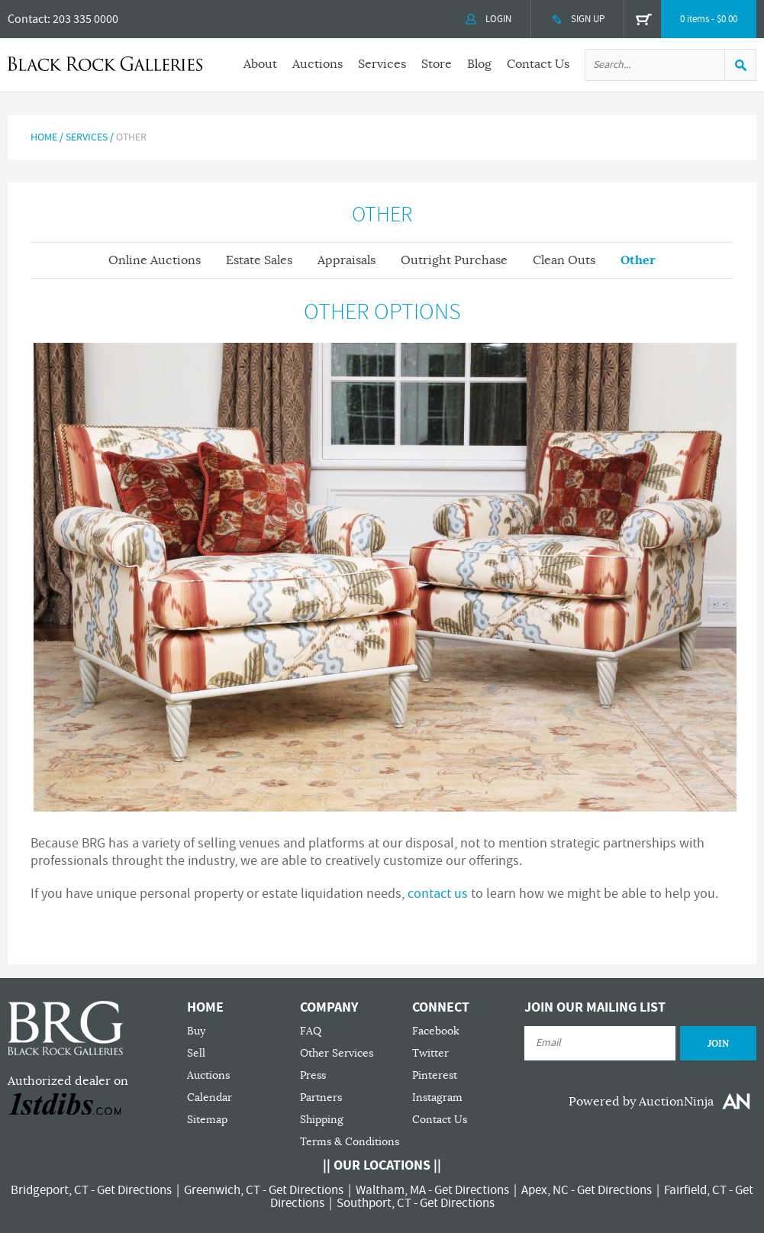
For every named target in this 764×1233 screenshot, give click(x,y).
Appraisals (347, 260)
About (260, 64)
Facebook (435, 1031)
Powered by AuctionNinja (641, 1101)
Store (436, 64)
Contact (27, 19)
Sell (196, 1053)
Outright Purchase (454, 260)
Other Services (336, 1053)
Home (44, 137)
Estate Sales (259, 260)
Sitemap (207, 1119)
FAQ (310, 1031)
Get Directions (134, 1190)
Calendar (209, 1097)
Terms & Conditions (349, 1141)
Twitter (430, 1053)
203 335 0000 (85, 19)
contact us (438, 893)
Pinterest (434, 1075)
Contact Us (538, 64)
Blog (479, 64)
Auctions (317, 64)
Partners (321, 1097)
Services (382, 64)
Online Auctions (154, 260)
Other (638, 260)
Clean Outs (564, 260)
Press (313, 1075)
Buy (196, 1031)
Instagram (437, 1097)
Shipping (321, 1119)
